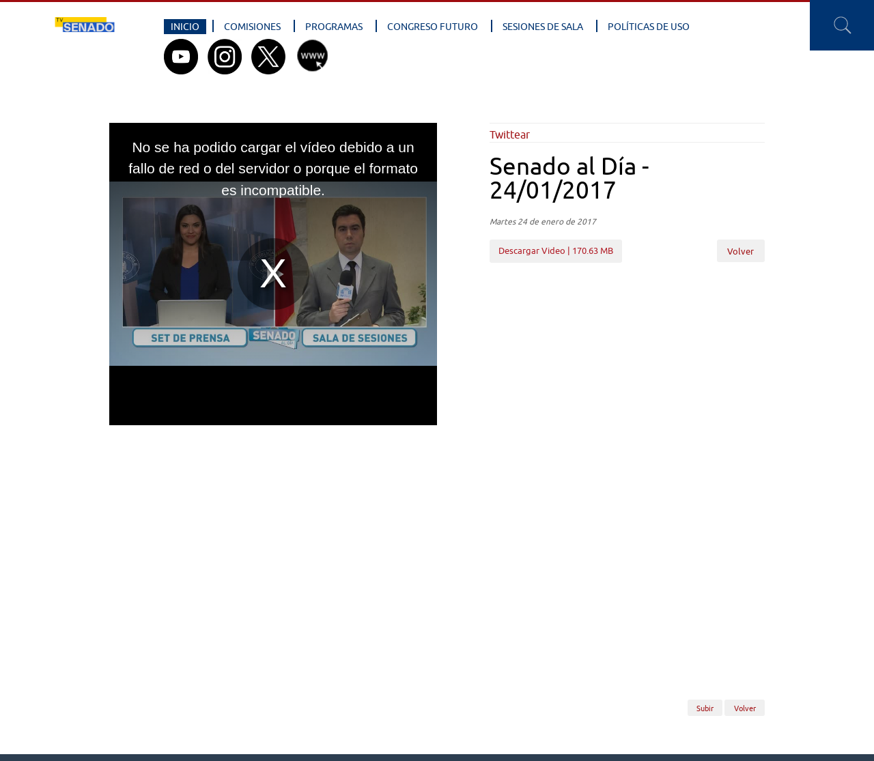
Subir (705, 707)
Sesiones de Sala (543, 26)
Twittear (510, 134)
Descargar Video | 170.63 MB (555, 250)
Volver (740, 251)
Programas (334, 26)
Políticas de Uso (649, 26)
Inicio (185, 26)
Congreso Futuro (432, 26)
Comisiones (252, 26)
